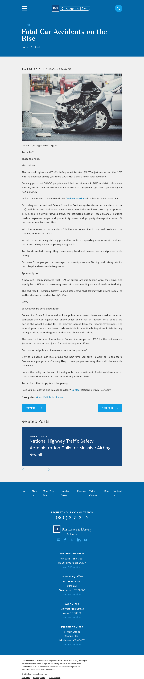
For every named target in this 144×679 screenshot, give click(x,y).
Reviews (81, 491)
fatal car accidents (76, 198)
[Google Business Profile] (58, 540)
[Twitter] (72, 540)
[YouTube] (85, 540)
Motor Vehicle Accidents (49, 397)
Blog (106, 491)
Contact (76, 389)
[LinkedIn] (79, 540)
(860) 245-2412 (72, 517)
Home (25, 491)
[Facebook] (65, 540)
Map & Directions (72, 567)
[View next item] (49, 469)
